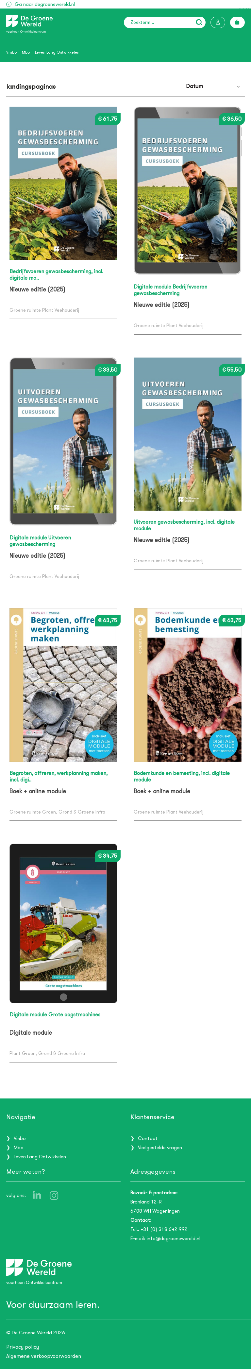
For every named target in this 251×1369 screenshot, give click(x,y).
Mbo (26, 52)
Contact (148, 1138)
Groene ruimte (25, 310)
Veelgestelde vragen (160, 1147)
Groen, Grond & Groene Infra (73, 812)
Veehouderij (67, 310)
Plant (47, 310)
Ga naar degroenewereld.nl (45, 4)
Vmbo (11, 52)
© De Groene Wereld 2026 (35, 1332)
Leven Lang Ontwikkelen (57, 52)
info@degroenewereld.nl (173, 1238)
